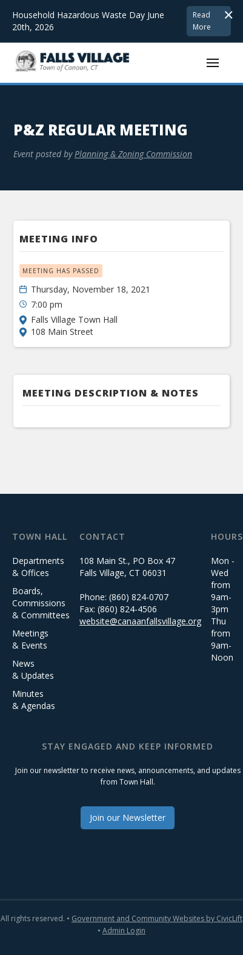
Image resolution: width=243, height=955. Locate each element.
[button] (213, 63)
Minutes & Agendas (33, 699)
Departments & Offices (38, 566)
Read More (202, 21)
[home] (72, 62)
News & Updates (33, 669)
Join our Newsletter (127, 817)
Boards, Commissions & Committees (41, 603)
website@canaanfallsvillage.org (140, 621)
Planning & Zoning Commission (133, 154)
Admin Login (123, 930)
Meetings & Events (30, 639)
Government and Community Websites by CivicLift (157, 918)
